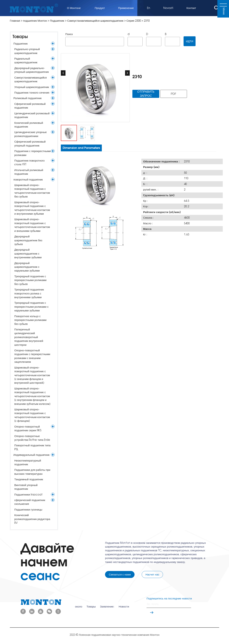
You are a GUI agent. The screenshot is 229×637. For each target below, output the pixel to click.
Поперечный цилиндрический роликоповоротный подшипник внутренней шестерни (28, 337)
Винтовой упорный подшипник (26, 487)
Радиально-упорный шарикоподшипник (27, 51)
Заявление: (107, 604)
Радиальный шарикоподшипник (25, 60)
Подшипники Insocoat (28, 494)
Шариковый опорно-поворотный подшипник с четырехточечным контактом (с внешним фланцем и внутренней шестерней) (32, 375)
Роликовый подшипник (27, 98)
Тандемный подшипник (28, 479)
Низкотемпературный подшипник (27, 462)
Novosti (168, 7)
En (148, 7)
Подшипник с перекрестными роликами (32, 153)
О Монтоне (74, 7)
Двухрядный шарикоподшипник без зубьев (28, 240)
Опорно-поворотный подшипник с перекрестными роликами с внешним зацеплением (32, 356)
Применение (126, 7)
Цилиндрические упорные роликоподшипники (30, 134)
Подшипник (57, 20)
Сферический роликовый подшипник (30, 105)
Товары (20, 36)
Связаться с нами (120, 574)
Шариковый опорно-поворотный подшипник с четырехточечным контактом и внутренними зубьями (32, 208)
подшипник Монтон (35, 20)
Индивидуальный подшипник (31, 454)
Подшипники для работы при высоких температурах (32, 471)
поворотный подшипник (28, 179)
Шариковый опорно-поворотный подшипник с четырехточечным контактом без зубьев (32, 191)
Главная (15, 20)
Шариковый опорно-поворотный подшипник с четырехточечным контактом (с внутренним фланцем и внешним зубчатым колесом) (32, 396)
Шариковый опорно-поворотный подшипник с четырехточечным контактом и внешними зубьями (32, 225)
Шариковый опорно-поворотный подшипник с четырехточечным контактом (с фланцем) (32, 415)
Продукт (100, 7)
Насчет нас (152, 574)
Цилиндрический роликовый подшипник (32, 115)
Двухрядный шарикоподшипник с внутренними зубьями (28, 253)
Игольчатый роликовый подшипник (28, 172)
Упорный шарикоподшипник (31, 87)
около (78, 604)
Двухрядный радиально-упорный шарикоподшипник (31, 70)
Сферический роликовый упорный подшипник (30, 143)
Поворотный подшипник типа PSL (32, 447)
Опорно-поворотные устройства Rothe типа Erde (32, 438)
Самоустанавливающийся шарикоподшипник (95, 20)
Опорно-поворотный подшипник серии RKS (27, 428)
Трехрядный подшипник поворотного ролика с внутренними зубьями (29, 293)
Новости (124, 604)
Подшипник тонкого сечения (31, 92)
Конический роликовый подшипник (28, 124)
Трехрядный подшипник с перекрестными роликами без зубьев (30, 280)
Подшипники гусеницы (28, 509)
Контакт (191, 7)
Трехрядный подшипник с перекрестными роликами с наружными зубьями (31, 306)
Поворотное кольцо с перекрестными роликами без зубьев (30, 320)
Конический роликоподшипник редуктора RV (32, 519)
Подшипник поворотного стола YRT (29, 162)
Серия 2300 (133, 20)
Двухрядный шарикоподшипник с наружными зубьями (27, 267)
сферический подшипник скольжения (29, 502)
